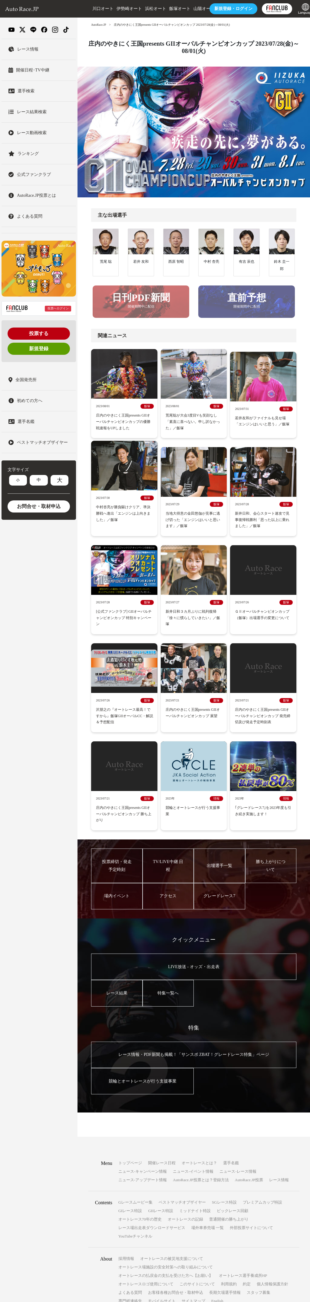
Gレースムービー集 (135, 1094)
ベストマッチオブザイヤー (182, 1094)
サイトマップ (193, 1192)
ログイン (225, 8)
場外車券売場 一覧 (207, 1119)
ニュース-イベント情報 (193, 1063)
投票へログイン (58, 308)
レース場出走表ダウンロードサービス (151, 1119)
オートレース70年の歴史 (140, 1111)
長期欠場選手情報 (225, 1184)
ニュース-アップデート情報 (142, 1071)
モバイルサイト (162, 1192)
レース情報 (279, 1071)
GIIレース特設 (160, 1102)
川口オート (94, 8)
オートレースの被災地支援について (171, 1150)
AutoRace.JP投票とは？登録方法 (201, 1071)
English (217, 1192)
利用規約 (229, 1175)
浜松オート (146, 8)
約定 (247, 1175)
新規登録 (38, 348)
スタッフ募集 (258, 1184)
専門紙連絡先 (130, 1192)
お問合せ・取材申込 (39, 506)
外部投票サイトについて (251, 1119)
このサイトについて (197, 1175)
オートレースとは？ (199, 1054)
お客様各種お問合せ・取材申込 (175, 1184)
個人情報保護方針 (272, 1175)
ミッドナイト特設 (195, 1102)
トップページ (130, 1054)
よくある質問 (130, 1184)
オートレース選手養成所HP (243, 1167)
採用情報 (126, 1150)
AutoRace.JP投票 (249, 1071)
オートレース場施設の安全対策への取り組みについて (165, 1158)
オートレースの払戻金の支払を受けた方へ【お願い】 (165, 1167)
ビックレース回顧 (232, 1102)
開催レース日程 (162, 1054)
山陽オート (195, 8)
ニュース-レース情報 (237, 1063)
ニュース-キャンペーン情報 (142, 1063)
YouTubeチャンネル (135, 1128)
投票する (38, 333)
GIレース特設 (130, 1102)
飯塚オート (171, 8)
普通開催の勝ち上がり (229, 1111)
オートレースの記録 (185, 1111)
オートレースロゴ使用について (145, 1175)
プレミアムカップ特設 (262, 1094)
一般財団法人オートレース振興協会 (209, 1288)
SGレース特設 (224, 1094)
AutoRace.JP (99, 24)
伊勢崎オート (120, 8)
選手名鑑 (231, 1054)
